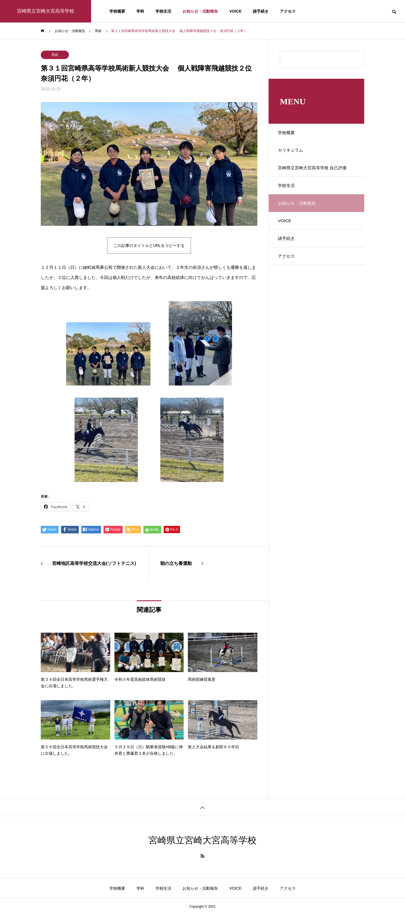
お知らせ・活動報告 (200, 11)
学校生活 (163, 11)
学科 (140, 11)
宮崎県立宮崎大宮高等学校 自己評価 (314, 176)
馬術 (54, 55)
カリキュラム (293, 153)
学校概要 (117, 11)
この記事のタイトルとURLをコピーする (149, 245)
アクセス (288, 11)
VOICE (235, 11)
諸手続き (261, 11)
